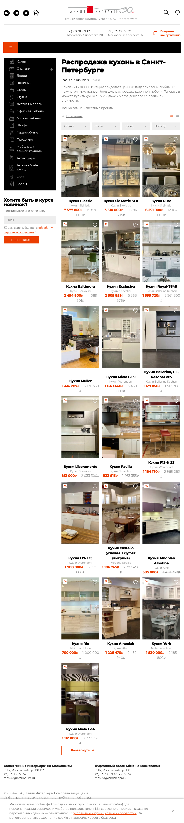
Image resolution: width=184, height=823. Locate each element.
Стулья (18, 94)
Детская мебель (25, 101)
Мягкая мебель (25, 115)
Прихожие (21, 137)
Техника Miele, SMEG (23, 165)
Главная (66, 77)
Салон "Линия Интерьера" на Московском (38, 761)
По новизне (74, 113)
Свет (16, 174)
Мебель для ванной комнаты (26, 146)
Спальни (19, 66)
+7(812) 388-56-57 (15, 769)
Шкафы (18, 122)
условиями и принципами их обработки (105, 813)
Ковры (18, 181)
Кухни (17, 59)
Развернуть (82, 747)
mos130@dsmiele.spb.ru (110, 772)
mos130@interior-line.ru (19, 772)
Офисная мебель (26, 108)
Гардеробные (23, 129)
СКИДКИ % (81, 77)
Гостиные (20, 80)
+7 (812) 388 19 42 (78, 31)
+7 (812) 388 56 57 (119, 31)
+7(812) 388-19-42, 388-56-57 (113, 769)
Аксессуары (22, 155)
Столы (17, 87)
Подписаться (21, 237)
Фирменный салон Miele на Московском (127, 761)
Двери (18, 73)
